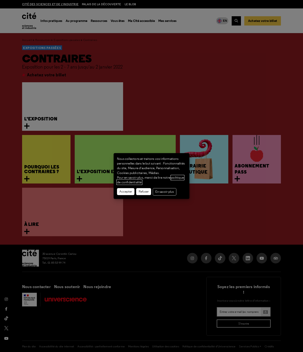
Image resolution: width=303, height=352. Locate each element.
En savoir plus (164, 192)
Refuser (144, 191)
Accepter (125, 191)
